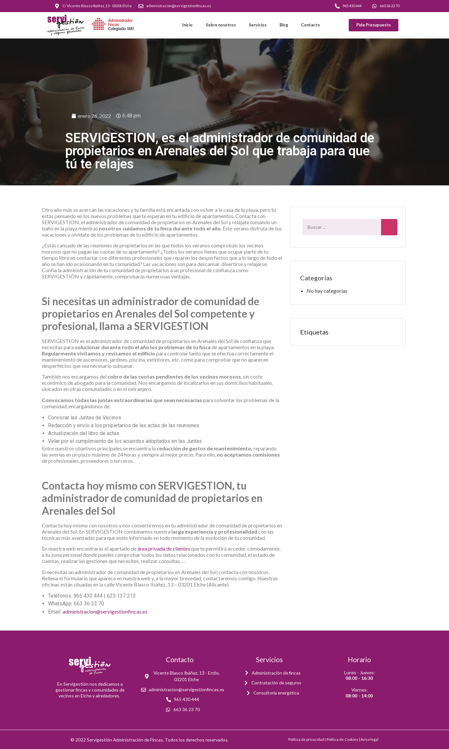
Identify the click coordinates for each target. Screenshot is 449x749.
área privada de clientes (163, 548)
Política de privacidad (306, 739)
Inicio (187, 25)
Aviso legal (369, 739)
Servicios (257, 25)
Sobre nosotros (221, 25)
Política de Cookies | (344, 739)
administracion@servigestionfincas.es (105, 611)
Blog (284, 25)
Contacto (310, 25)
